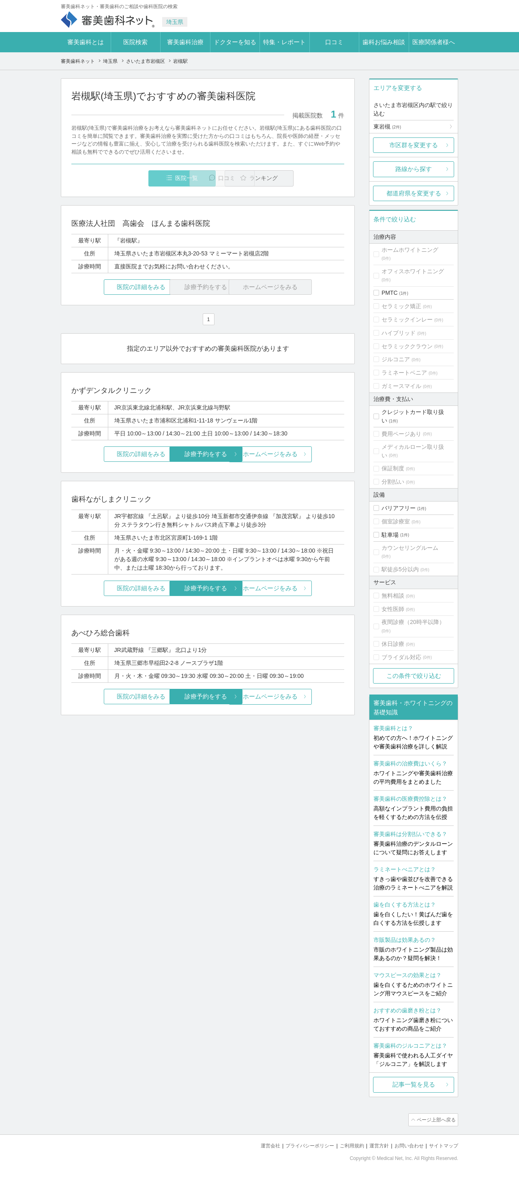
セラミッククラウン (407, 346)
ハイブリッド (399, 333)
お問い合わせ (405, 1145)
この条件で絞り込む (413, 675)
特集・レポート (284, 42)
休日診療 (393, 644)
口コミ (334, 42)
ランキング (297, 178)
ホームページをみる (299, 454)
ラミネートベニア (404, 372)
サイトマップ (442, 1145)
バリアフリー (399, 508)
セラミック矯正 (401, 306)
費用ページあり (401, 434)
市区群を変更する (413, 144)
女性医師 (393, 609)
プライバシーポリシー (299, 1145)
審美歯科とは (85, 42)
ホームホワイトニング (410, 250)
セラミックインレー (407, 319)
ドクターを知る (235, 42)
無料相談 (393, 595)
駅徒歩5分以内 (400, 569)
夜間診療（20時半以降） (413, 622)
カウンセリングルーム (410, 548)
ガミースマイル (401, 386)
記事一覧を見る (413, 1084)
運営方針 (373, 1145)
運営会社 (257, 1145)
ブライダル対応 (401, 657)
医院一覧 (127, 178)
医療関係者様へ (433, 42)
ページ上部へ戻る (435, 1119)
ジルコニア (396, 359)
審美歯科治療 (185, 42)
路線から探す (413, 168)
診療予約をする (208, 454)
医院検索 (135, 42)
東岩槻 (387, 126)
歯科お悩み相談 (383, 42)
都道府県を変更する (413, 193)
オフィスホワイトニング (413, 271)
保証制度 (393, 468)
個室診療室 (396, 521)
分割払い (393, 481)
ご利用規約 (344, 1145)
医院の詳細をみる (116, 287)
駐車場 (390, 535)
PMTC (390, 292)
